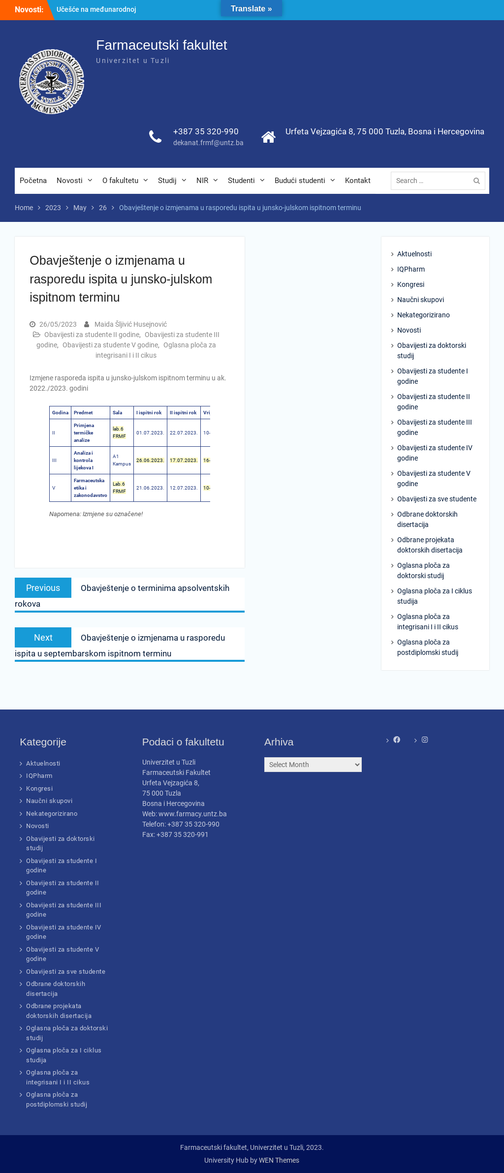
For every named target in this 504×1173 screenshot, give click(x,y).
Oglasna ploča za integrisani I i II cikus (427, 622)
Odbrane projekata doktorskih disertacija (430, 545)
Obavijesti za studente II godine (91, 335)
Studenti (241, 180)
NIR (202, 180)
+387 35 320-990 (206, 131)
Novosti (70, 180)
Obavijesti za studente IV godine (434, 453)
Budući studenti (300, 180)
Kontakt (358, 180)
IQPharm (411, 269)
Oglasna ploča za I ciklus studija (434, 596)
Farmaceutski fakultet (161, 45)
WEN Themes (279, 1160)
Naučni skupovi (420, 300)
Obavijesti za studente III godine (434, 427)
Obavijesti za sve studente (436, 499)
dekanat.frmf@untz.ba (208, 143)
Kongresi (410, 284)
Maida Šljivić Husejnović (130, 324)
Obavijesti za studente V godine (110, 345)
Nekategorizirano (423, 315)
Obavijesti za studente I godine (432, 376)
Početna (33, 180)
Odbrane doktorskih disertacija (427, 519)
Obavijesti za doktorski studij (431, 350)
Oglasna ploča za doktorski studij (423, 570)
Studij (167, 180)
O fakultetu (120, 180)
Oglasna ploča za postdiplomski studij (427, 647)
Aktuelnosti (414, 254)
